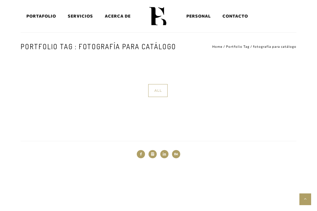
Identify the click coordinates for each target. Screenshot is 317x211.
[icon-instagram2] (154, 154)
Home (217, 46)
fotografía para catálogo (274, 46)
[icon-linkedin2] (165, 154)
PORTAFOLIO (41, 15)
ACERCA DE (118, 15)
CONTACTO (235, 15)
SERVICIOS (80, 15)
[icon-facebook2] (142, 154)
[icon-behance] (176, 154)
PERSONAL (198, 15)
